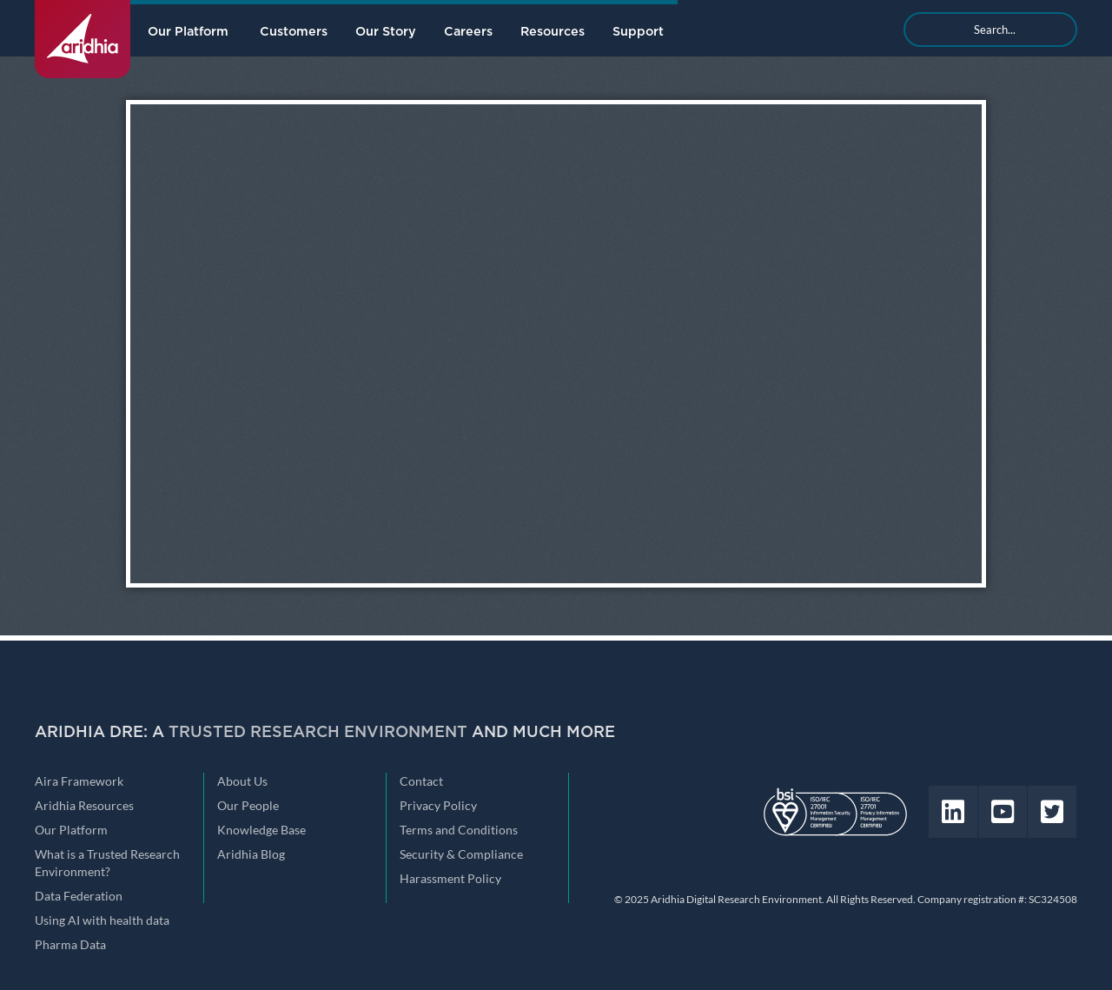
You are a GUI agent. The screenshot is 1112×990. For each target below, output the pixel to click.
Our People (248, 806)
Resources (552, 31)
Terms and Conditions (459, 830)
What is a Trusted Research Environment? (107, 863)
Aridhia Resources (84, 806)
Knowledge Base (261, 830)
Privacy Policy (438, 806)
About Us (242, 781)
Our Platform (188, 31)
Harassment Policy (450, 879)
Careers (468, 31)
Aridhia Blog (251, 854)
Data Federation (78, 896)
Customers (294, 31)
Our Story (385, 31)
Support (638, 31)
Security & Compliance (461, 854)
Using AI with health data (102, 920)
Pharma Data (70, 945)
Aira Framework (79, 781)
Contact (421, 781)
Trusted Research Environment (318, 733)
